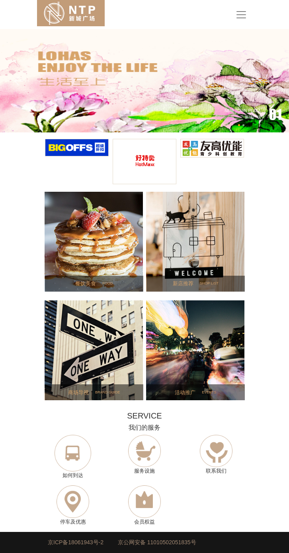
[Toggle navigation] (241, 14)
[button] (21, 80)
